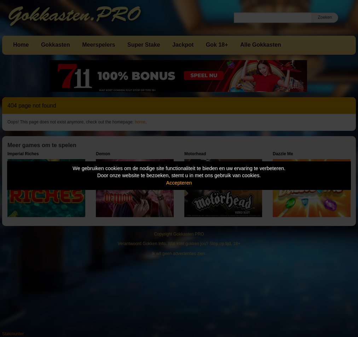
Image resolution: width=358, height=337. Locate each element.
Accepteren (179, 183)
